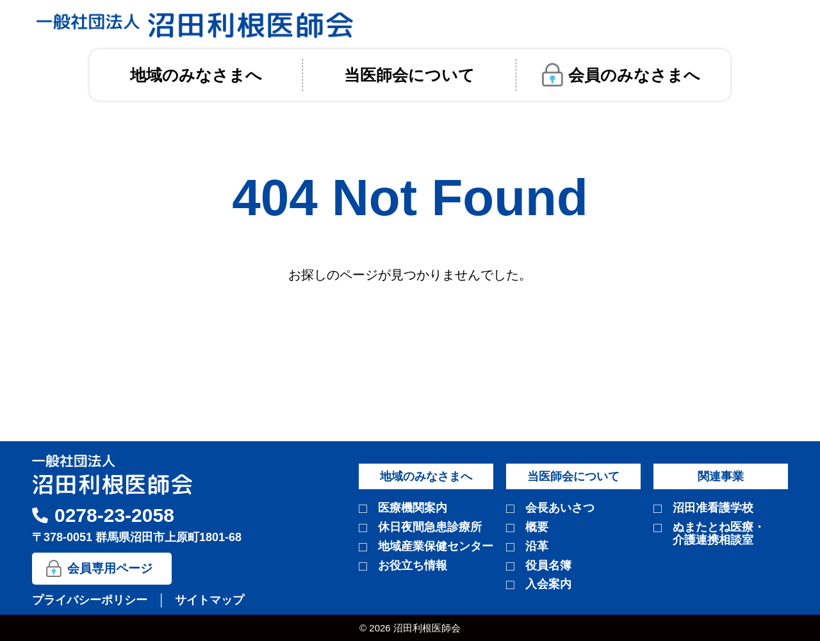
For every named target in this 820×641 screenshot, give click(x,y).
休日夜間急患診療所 (430, 527)
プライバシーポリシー (91, 600)
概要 (536, 527)
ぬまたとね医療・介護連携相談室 (719, 533)
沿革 (536, 546)
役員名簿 (548, 566)
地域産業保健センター (435, 546)
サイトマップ (209, 600)
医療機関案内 (412, 508)
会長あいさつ (559, 508)
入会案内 (548, 584)
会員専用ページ (109, 568)
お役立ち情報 (412, 566)
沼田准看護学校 (713, 508)
